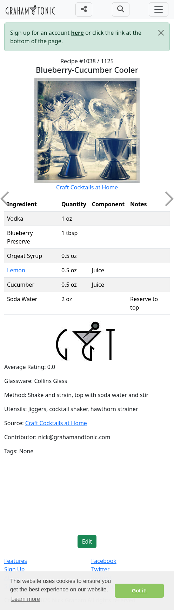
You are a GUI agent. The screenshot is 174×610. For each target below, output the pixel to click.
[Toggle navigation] (158, 9)
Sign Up (14, 569)
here (77, 33)
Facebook (103, 561)
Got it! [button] (139, 590)
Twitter (100, 569)
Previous (7, 199)
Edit (87, 541)
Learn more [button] (25, 599)
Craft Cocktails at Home (87, 187)
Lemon (16, 270)
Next (166, 199)
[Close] (161, 33)
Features (15, 561)
